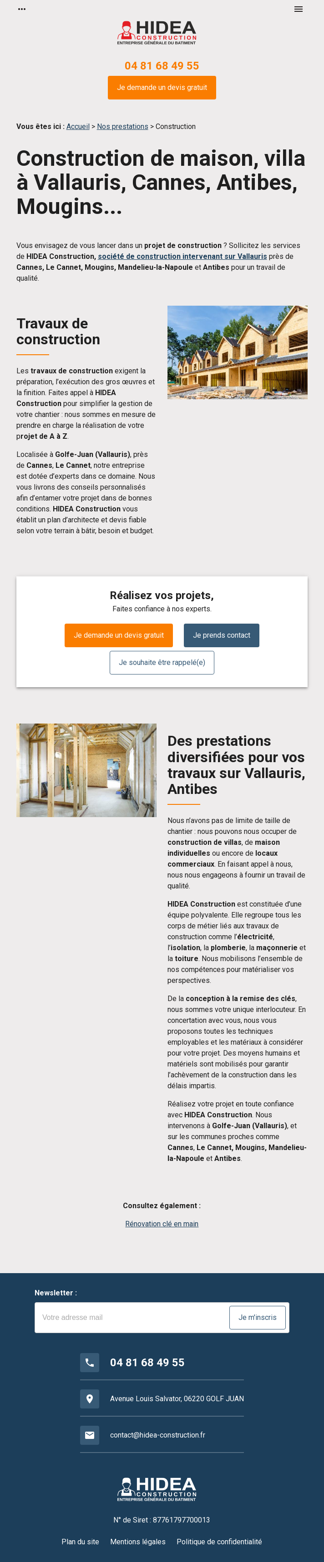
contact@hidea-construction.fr (157, 1435)
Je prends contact (221, 635)
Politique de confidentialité (219, 1541)
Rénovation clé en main (161, 1224)
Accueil (78, 126)
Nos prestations (122, 126)
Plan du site (80, 1541)
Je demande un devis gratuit (162, 87)
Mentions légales (138, 1541)
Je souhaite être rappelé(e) (162, 662)
